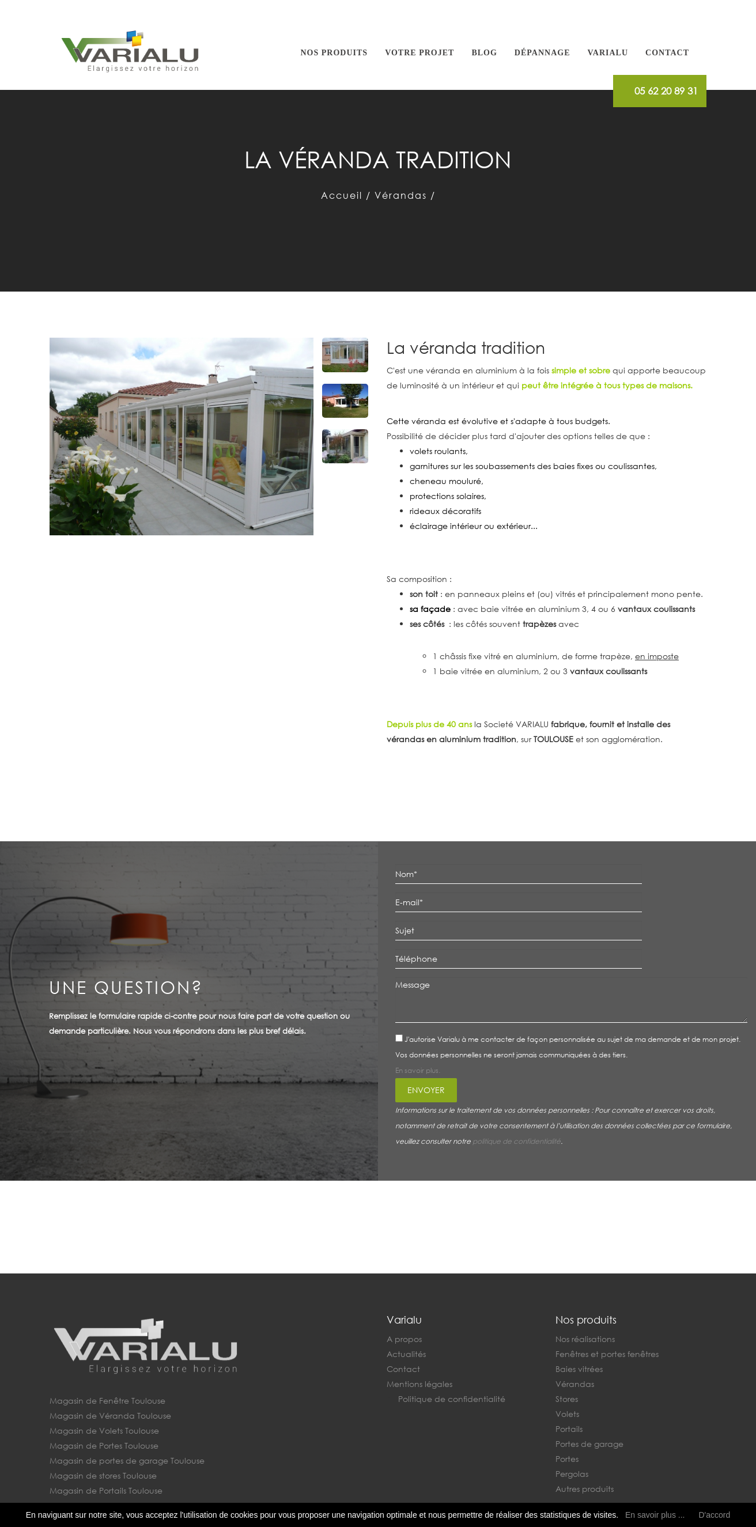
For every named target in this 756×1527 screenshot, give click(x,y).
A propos (404, 1338)
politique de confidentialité (516, 1141)
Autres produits (584, 1488)
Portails (569, 1428)
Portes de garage (589, 1443)
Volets (567, 1413)
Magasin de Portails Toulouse (106, 1490)
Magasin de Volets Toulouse (104, 1430)
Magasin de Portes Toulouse (104, 1445)
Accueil (341, 195)
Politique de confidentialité (451, 1398)
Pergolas (571, 1473)
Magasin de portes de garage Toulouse (127, 1460)
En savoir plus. (417, 1070)
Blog (484, 52)
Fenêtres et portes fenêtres (607, 1353)
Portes (567, 1458)
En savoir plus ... (655, 1515)
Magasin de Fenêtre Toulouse (107, 1400)
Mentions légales (419, 1383)
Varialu (607, 52)
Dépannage (542, 52)
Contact (667, 52)
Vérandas (401, 195)
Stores (566, 1398)
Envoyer (426, 1089)
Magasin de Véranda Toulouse (110, 1415)
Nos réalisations (585, 1338)
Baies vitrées (579, 1368)
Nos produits (334, 52)
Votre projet (419, 52)
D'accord (714, 1515)
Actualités (406, 1353)
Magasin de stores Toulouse (103, 1475)
